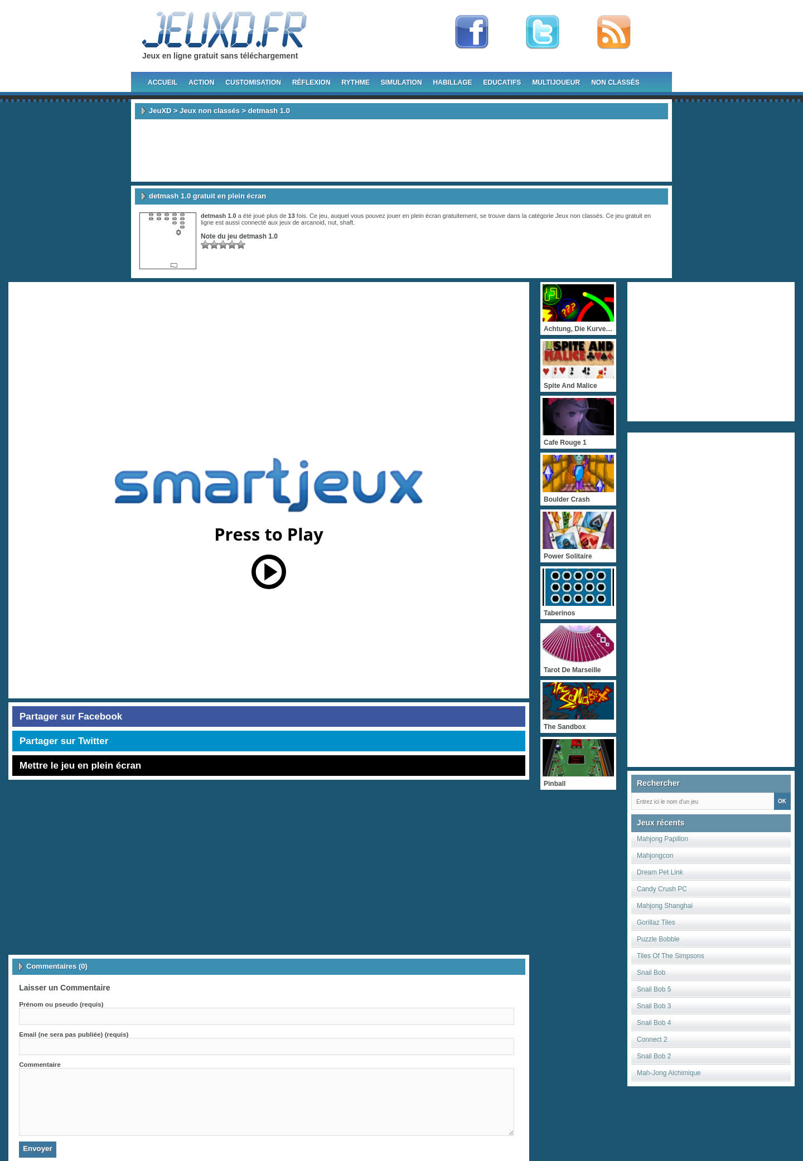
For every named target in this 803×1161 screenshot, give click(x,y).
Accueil (162, 82)
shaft (347, 222)
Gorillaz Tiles (656, 922)
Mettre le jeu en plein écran (80, 765)
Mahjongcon (655, 855)
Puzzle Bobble (658, 939)
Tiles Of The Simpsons (670, 956)
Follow (542, 32)
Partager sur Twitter (64, 741)
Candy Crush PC (662, 889)
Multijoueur (556, 82)
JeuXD (160, 110)
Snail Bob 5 (654, 989)
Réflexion (311, 82)
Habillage (452, 82)
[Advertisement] (401, 150)
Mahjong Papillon (662, 839)
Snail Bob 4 (654, 1023)
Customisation (253, 82)
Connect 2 (652, 1039)
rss (614, 32)
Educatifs (502, 82)
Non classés (615, 82)
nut (332, 222)
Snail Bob (651, 973)
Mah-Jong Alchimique (669, 1073)
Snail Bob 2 (654, 1056)
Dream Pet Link (660, 872)
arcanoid (313, 222)
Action (201, 82)
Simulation (401, 82)
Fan (472, 32)
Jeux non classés (210, 110)
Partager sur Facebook (71, 716)
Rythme (356, 82)
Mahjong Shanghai (665, 906)
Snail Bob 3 (654, 1006)
